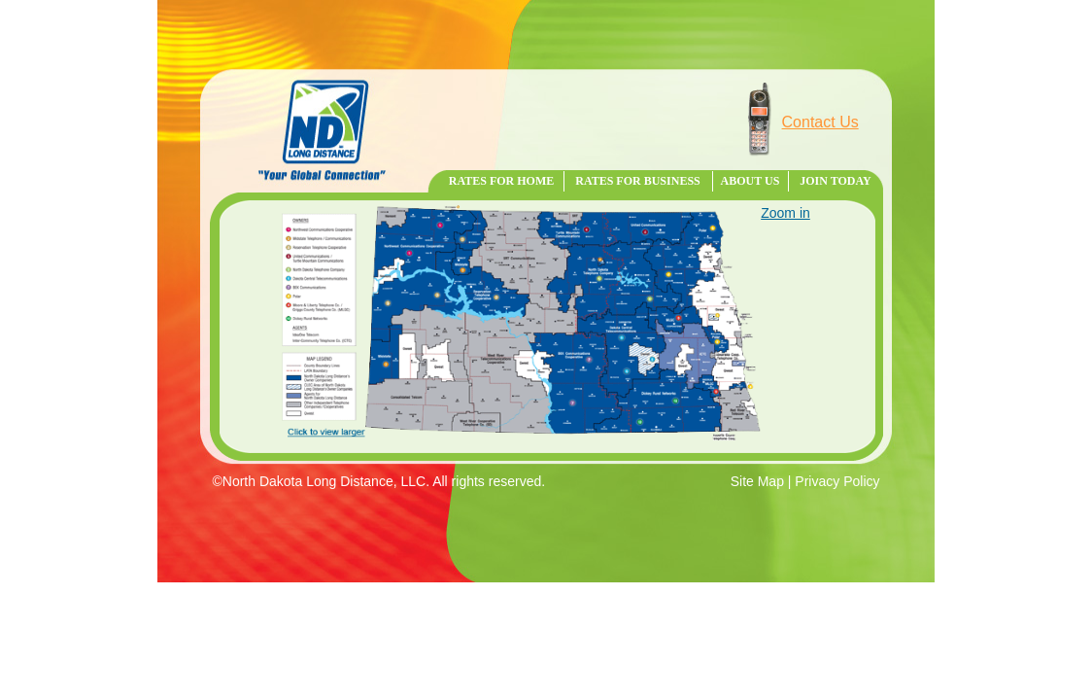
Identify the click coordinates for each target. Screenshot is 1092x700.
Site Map (757, 481)
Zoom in (785, 213)
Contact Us (820, 122)
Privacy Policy (837, 481)
